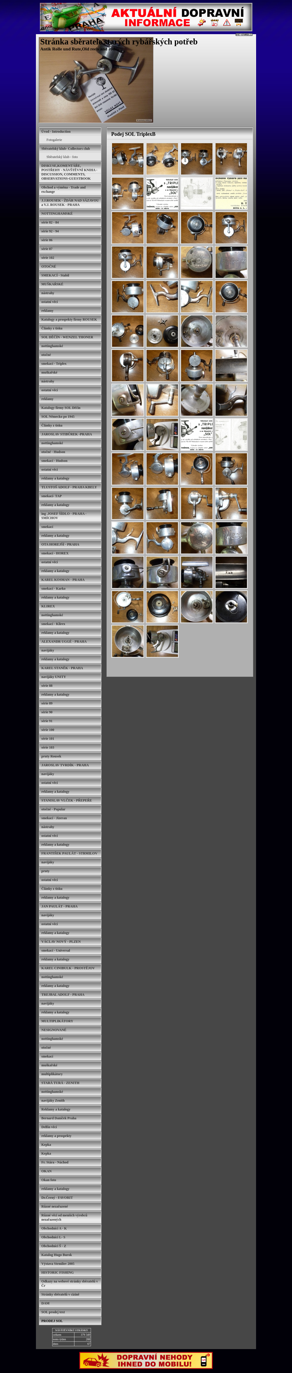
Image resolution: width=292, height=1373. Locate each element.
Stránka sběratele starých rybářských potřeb (119, 41)
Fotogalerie (54, 140)
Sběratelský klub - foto (62, 157)
